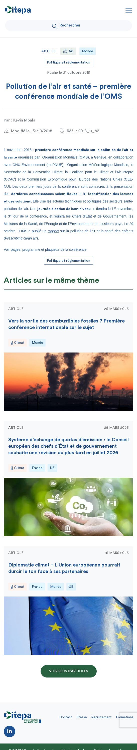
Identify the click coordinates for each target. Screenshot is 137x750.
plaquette (52, 250)
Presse (82, 717)
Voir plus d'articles (68, 671)
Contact (65, 717)
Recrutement (101, 717)
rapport (53, 231)
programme (31, 250)
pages (15, 250)
